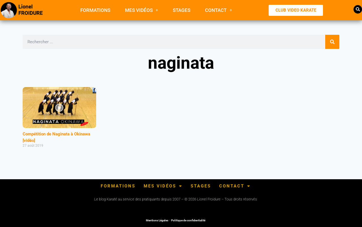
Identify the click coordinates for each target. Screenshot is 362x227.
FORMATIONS (95, 10)
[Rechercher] (332, 42)
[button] (358, 9)
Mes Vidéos (141, 10)
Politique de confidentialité (188, 220)
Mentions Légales (157, 220)
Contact (218, 10)
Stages (181, 10)
